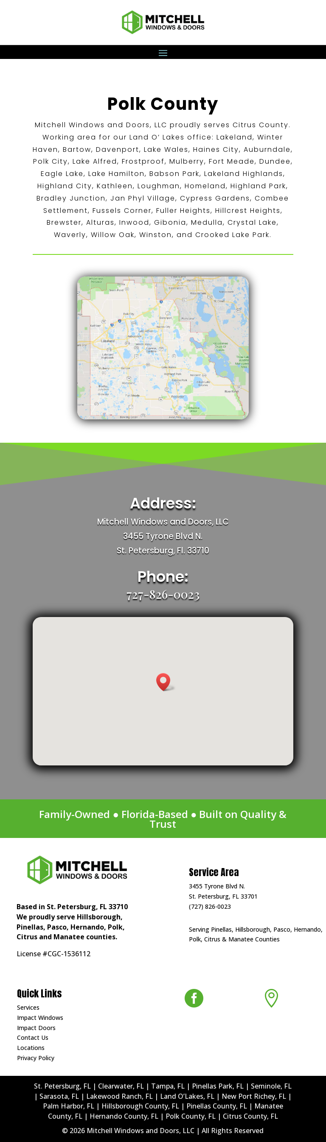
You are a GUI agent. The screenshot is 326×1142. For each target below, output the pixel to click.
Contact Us (32, 1037)
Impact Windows (40, 1018)
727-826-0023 (163, 594)
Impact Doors (36, 1028)
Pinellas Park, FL (218, 1086)
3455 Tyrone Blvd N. (217, 886)
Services (28, 1007)
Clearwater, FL (121, 1086)
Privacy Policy (35, 1058)
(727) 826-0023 (210, 906)
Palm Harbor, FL (68, 1106)
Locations (31, 1048)
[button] (166, 682)
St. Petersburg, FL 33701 (223, 896)
